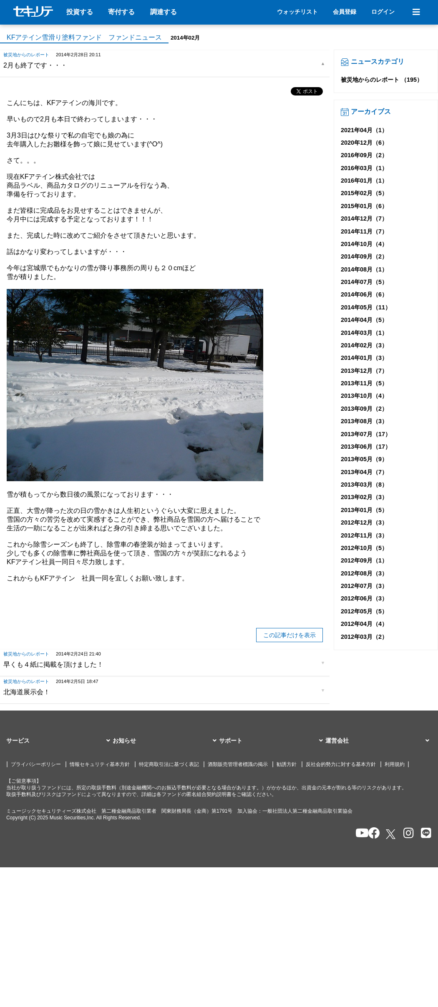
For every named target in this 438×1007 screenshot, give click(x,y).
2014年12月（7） (364, 218)
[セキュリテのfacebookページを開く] (371, 833)
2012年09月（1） (364, 560)
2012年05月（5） (364, 611)
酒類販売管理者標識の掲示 (238, 764)
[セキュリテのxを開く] (391, 834)
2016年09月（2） (364, 155)
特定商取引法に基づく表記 (169, 764)
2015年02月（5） (364, 193)
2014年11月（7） (364, 231)
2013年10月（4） (364, 395)
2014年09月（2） (364, 256)
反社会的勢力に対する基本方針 (341, 764)
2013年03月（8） (364, 484)
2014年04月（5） (364, 319)
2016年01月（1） (364, 180)
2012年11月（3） (364, 535)
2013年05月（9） (364, 459)
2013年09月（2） (364, 408)
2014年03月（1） (364, 332)
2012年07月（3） (364, 586)
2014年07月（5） (364, 282)
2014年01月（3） (364, 357)
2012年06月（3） (364, 598)
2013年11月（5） (364, 383)
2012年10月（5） (364, 548)
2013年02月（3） (364, 497)
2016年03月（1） (364, 168)
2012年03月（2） (364, 636)
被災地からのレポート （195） (382, 79)
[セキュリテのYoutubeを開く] (358, 833)
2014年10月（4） (364, 244)
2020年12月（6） (364, 142)
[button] (59, 741)
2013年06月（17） (366, 446)
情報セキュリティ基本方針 (100, 764)
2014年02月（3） (364, 345)
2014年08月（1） (364, 269)
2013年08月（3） (364, 421)
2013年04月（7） (364, 472)
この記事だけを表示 (289, 635)
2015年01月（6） (364, 206)
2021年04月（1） (364, 130)
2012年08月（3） (364, 573)
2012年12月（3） (364, 522)
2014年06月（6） (364, 294)
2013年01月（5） (364, 510)
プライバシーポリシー (36, 764)
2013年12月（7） (364, 370)
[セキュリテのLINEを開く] (424, 833)
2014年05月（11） (366, 307)
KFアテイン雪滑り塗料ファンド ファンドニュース (84, 37)
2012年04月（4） (364, 623)
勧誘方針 (287, 764)
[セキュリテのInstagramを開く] (406, 833)
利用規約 (395, 764)
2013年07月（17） (366, 434)
